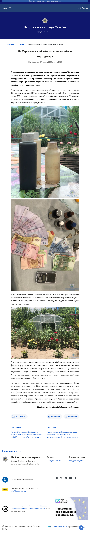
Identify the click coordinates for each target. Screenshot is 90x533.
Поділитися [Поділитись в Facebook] (55, 416)
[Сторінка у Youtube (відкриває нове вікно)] (70, 478)
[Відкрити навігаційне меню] (10, 8)
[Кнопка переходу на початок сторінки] (81, 527)
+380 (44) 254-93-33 (55, 461)
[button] (12, 451)
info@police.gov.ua (76, 461)
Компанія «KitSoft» (60, 527)
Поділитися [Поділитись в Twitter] (72, 416)
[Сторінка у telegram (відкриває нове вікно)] (74, 478)
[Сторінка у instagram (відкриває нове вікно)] (65, 478)
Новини (21, 44)
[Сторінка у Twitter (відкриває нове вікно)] (61, 478)
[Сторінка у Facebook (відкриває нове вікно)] (56, 478)
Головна (11, 44)
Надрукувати (20, 416)
